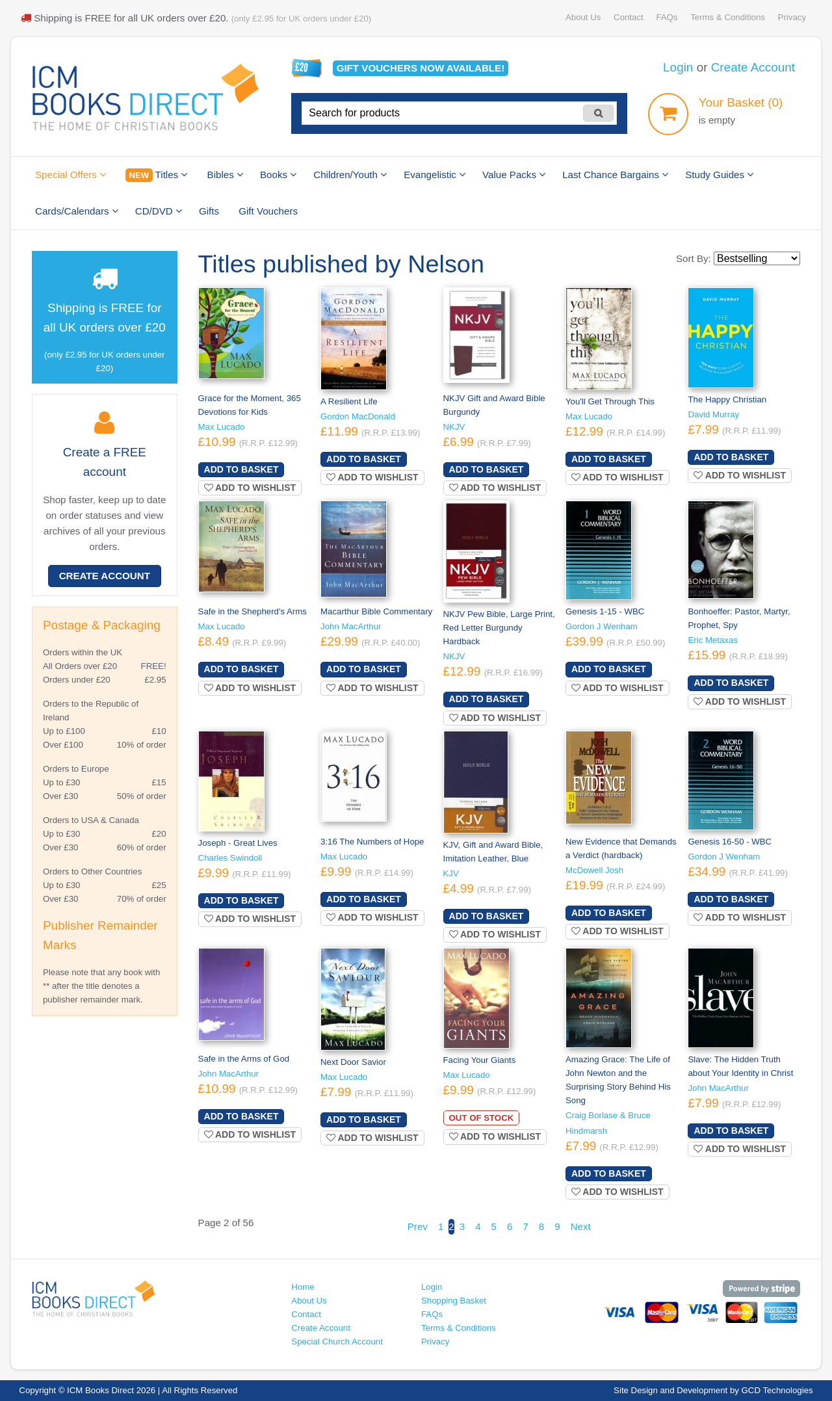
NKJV (454, 427)
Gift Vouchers (268, 210)
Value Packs (513, 174)
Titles (156, 175)
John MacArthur (350, 626)
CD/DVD (158, 210)
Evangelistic (434, 174)
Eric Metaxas (713, 640)
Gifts (209, 210)
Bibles (225, 174)
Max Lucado (221, 427)
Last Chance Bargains (615, 174)
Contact (629, 17)
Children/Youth (350, 174)
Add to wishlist (250, 487)
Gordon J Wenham (602, 626)
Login (678, 67)
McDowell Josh (594, 870)
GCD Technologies (777, 1390)
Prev (418, 1226)
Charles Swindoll (230, 858)
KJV (451, 873)
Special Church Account (337, 1341)
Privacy (792, 17)
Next (581, 1226)
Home (302, 1287)
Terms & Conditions (727, 17)
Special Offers (70, 174)
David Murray (713, 414)
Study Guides (719, 174)
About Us (583, 17)
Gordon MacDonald (357, 416)
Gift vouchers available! (421, 67)
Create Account (753, 67)
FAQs (666, 17)
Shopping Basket (453, 1300)
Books (278, 174)
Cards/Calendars (76, 210)
